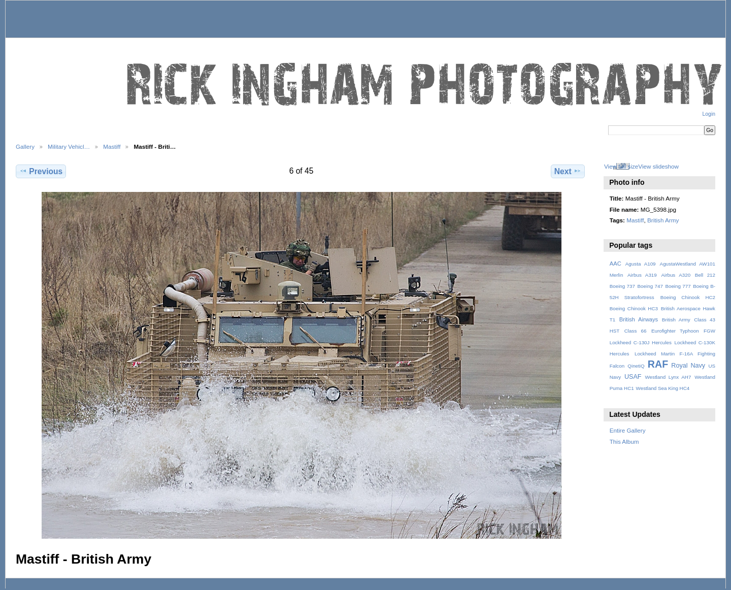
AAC (615, 263)
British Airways (638, 319)
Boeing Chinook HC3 (634, 308)
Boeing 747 (650, 286)
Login (709, 114)
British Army (663, 220)
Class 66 (635, 331)
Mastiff (111, 146)
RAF (658, 364)
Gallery (25, 146)
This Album (624, 441)
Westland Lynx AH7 (668, 377)
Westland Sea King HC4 (663, 388)
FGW (709, 331)
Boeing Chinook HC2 (687, 297)
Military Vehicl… (69, 146)
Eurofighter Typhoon (675, 331)
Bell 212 (705, 275)
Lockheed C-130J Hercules (641, 342)
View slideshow (658, 166)
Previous (40, 171)
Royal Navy (688, 365)
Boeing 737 (622, 286)
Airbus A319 (642, 275)
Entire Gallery (628, 430)
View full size (621, 166)
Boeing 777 (677, 286)
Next (567, 171)
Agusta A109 (640, 264)
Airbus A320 (675, 275)
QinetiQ (635, 366)
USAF (633, 376)
